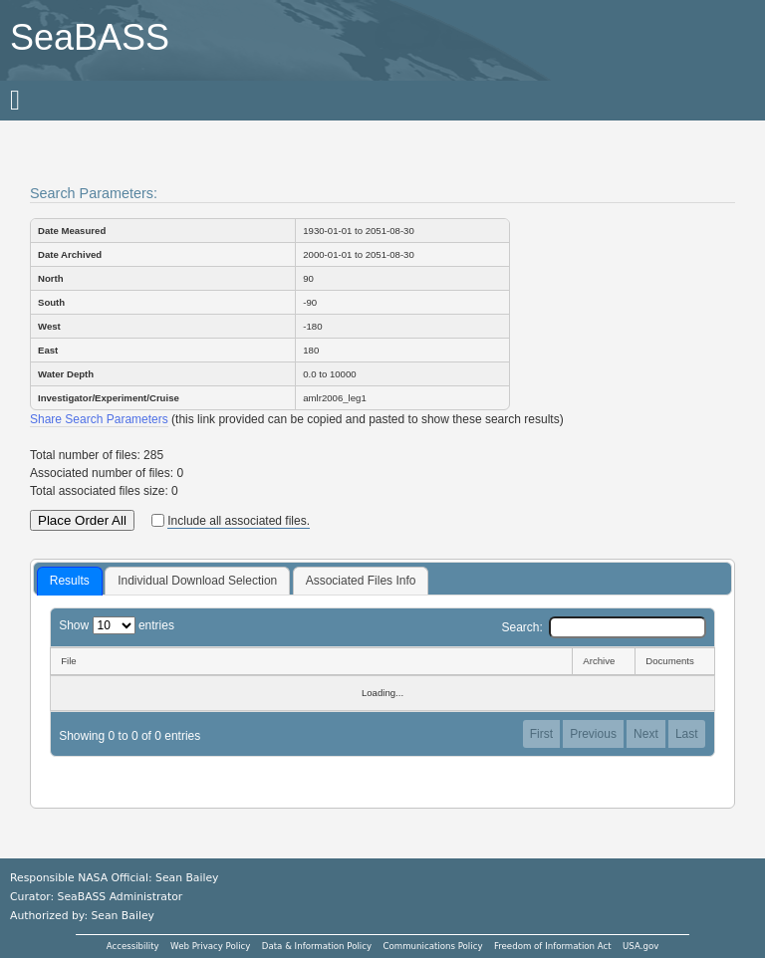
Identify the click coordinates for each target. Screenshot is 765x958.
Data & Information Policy (317, 946)
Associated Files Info (361, 581)
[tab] (70, 582)
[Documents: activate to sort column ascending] (675, 661)
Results (70, 581)
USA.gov (640, 946)
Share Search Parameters (99, 419)
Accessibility (133, 946)
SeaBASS (89, 37)
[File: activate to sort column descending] (311, 661)
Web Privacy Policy (210, 946)
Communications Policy (432, 946)
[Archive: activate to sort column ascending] (603, 661)
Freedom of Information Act (553, 946)
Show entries (116, 625)
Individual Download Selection (197, 581)
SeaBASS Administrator (120, 896)
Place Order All (82, 520)
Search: (603, 627)
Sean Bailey (122, 915)
